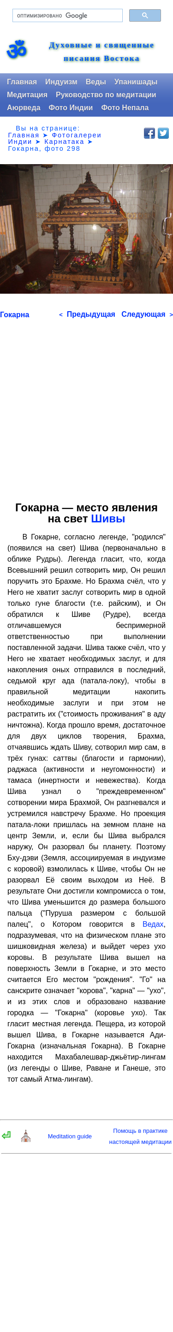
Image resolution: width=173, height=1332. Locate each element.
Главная (22, 82)
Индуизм (61, 82)
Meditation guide (70, 1136)
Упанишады (135, 82)
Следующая (147, 314)
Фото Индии (71, 108)
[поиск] (66, 16)
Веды (96, 82)
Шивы (108, 518)
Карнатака (64, 141)
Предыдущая (87, 314)
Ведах (153, 924)
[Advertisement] (86, 406)
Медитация (27, 95)
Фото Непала (125, 108)
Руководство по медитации (106, 95)
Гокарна (14, 315)
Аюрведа (24, 108)
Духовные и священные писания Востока (102, 51)
